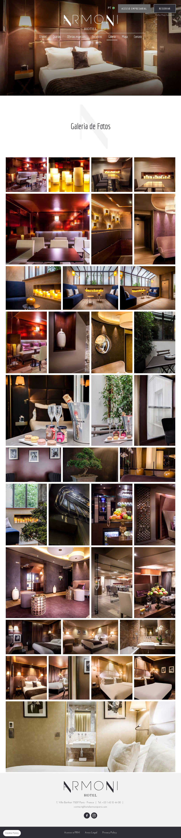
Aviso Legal (91, 832)
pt (109, 8)
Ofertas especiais (76, 37)
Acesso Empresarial (134, 8)
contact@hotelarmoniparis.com (90, 807)
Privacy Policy (109, 832)
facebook (87, 815)
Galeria (112, 37)
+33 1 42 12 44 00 (111, 802)
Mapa (125, 37)
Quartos (57, 37)
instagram (94, 815)
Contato (138, 37)
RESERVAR (164, 8)
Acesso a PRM (72, 832)
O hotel (43, 37)
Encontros (97, 37)
